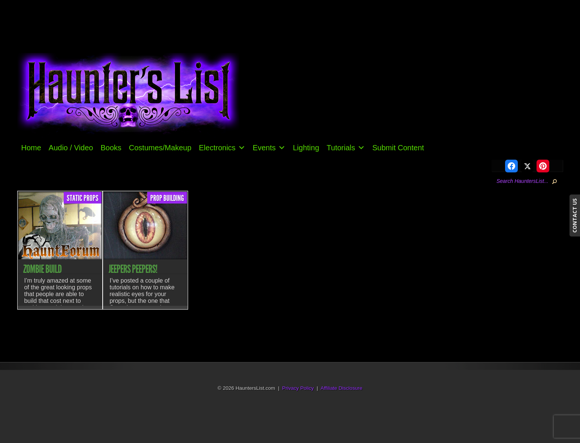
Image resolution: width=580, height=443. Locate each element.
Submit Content (398, 148)
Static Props (83, 198)
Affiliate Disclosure (342, 388)
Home (31, 148)
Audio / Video (71, 148)
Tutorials (346, 147)
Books (110, 148)
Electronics (222, 147)
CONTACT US (574, 215)
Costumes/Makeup (160, 148)
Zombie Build (42, 269)
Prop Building (167, 198)
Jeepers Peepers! (133, 269)
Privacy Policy (298, 388)
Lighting (306, 148)
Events (269, 147)
